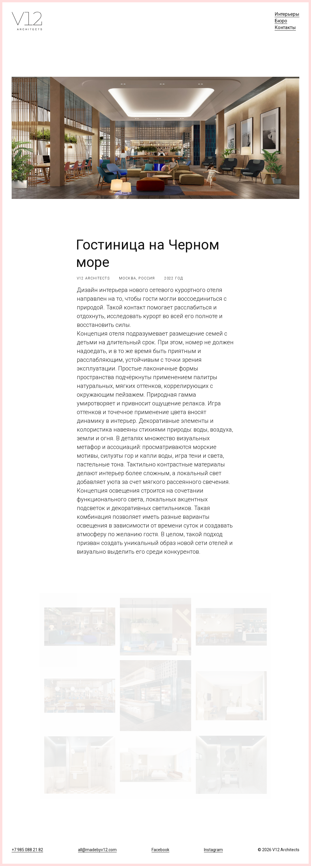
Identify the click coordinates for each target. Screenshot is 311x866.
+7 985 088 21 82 (27, 849)
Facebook (160, 849)
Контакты (285, 27)
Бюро (281, 21)
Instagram (213, 849)
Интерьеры (287, 14)
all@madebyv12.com (97, 849)
